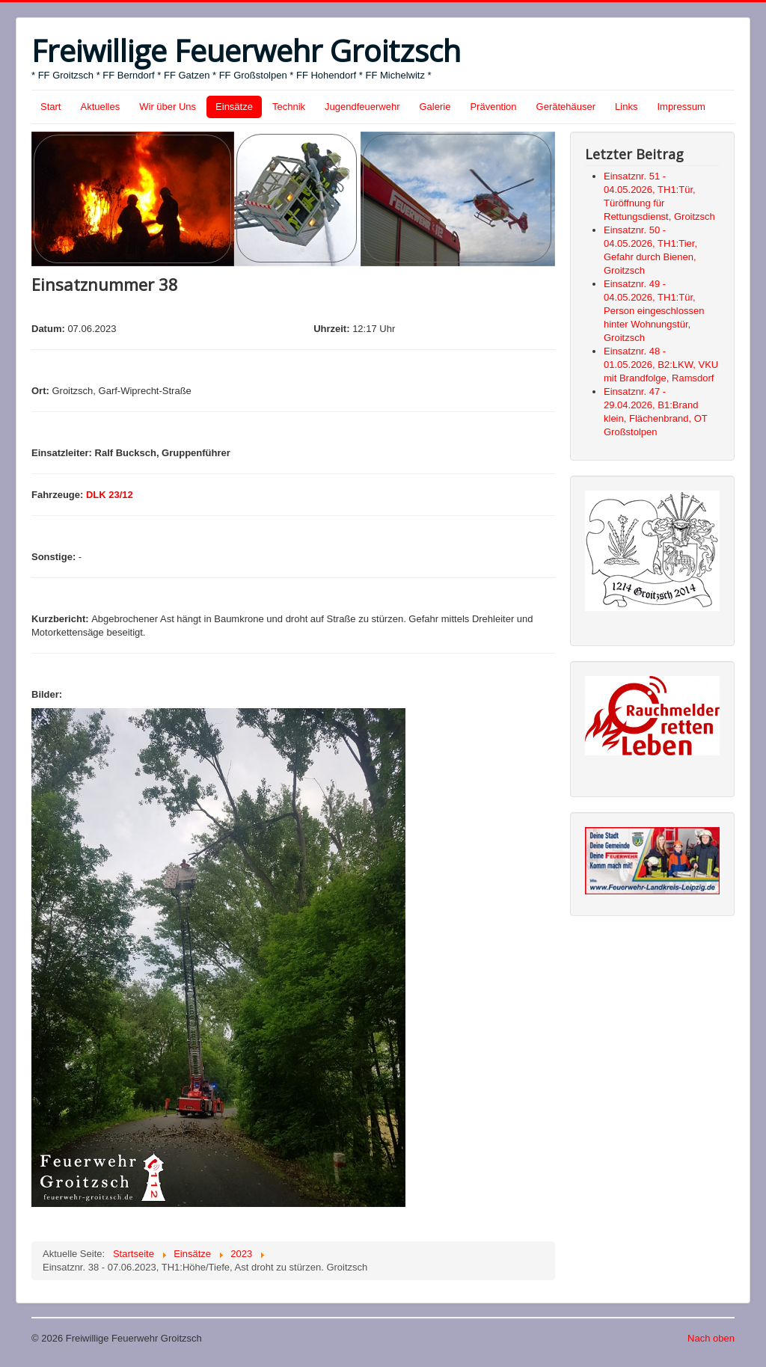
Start (50, 106)
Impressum (681, 106)
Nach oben (711, 1338)
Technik (288, 106)
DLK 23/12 (109, 494)
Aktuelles (100, 106)
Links (626, 106)
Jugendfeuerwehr (362, 106)
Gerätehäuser (566, 106)
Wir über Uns (167, 106)
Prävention (493, 106)
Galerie (435, 106)
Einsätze (234, 106)
